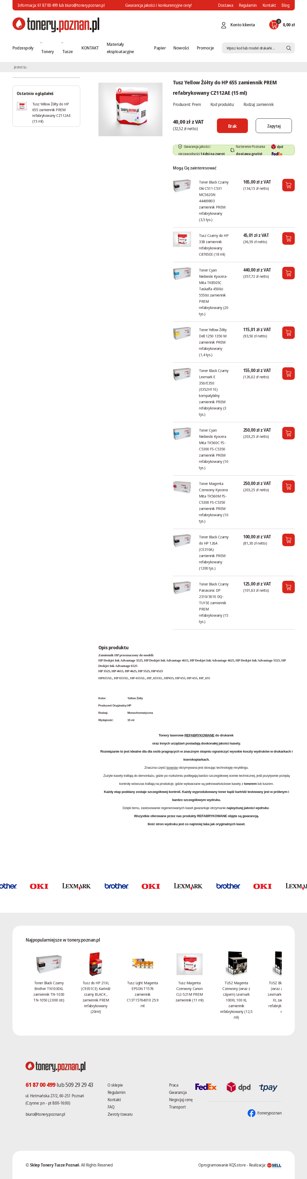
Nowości (181, 48)
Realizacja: (265, 1165)
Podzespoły (23, 48)
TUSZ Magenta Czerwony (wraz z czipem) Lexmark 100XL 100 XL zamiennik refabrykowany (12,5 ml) (236, 1000)
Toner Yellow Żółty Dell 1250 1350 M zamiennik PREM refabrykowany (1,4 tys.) (213, 342)
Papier (160, 48)
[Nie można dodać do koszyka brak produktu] (229, 125)
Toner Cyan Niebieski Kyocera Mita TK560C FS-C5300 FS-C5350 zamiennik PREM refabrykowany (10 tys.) (213, 448)
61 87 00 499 (47, 5)
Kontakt (269, 5)
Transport (177, 1107)
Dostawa (225, 5)
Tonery (47, 51)
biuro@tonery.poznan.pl (45, 1114)
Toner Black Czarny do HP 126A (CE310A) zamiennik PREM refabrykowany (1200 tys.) (214, 552)
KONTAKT (90, 48)
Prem (196, 104)
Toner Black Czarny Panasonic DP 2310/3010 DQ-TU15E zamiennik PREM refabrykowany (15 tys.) (214, 602)
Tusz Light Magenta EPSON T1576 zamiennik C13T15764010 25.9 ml (142, 994)
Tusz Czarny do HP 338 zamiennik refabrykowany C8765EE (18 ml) (213, 245)
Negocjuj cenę (181, 1099)
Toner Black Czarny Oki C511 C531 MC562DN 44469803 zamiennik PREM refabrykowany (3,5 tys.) (214, 200)
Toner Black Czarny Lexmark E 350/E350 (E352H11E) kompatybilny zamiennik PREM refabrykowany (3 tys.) (214, 392)
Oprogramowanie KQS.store (222, 1165)
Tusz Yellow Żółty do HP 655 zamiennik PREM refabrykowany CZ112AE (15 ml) (51, 112)
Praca (173, 1085)
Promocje (205, 48)
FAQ (111, 1107)
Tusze (67, 51)
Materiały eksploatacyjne (120, 47)
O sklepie (115, 1085)
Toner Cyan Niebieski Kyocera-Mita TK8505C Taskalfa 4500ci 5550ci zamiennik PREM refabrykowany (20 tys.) (213, 291)
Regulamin (248, 5)
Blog (285, 5)
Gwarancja (178, 1092)
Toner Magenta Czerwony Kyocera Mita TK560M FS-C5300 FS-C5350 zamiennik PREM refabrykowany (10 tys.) (213, 502)
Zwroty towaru (120, 1114)
